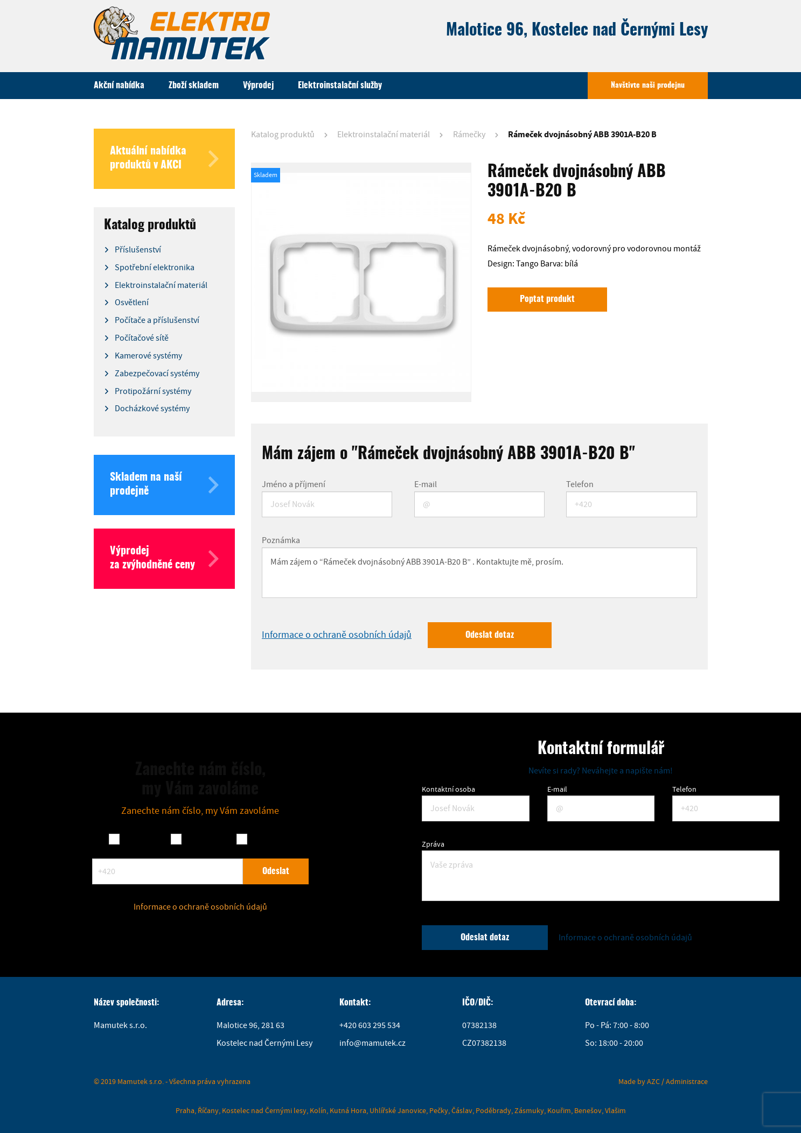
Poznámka (281, 540)
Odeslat (275, 871)
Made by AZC (639, 1081)
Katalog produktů (283, 134)
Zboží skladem (194, 85)
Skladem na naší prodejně (164, 485)
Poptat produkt (547, 299)
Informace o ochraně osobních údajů (337, 635)
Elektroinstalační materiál (383, 134)
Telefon (580, 484)
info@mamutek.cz (372, 1043)
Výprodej (258, 85)
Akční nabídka (119, 85)
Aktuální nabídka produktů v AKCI (164, 158)
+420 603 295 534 (369, 1025)
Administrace (687, 1081)
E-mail (425, 484)
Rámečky (469, 134)
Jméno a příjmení (293, 484)
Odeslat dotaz (489, 635)
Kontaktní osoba (448, 789)
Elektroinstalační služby (340, 85)
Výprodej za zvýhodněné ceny (164, 558)
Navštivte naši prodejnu (648, 85)
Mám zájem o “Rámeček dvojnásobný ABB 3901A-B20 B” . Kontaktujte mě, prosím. (479, 572)
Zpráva (433, 844)
